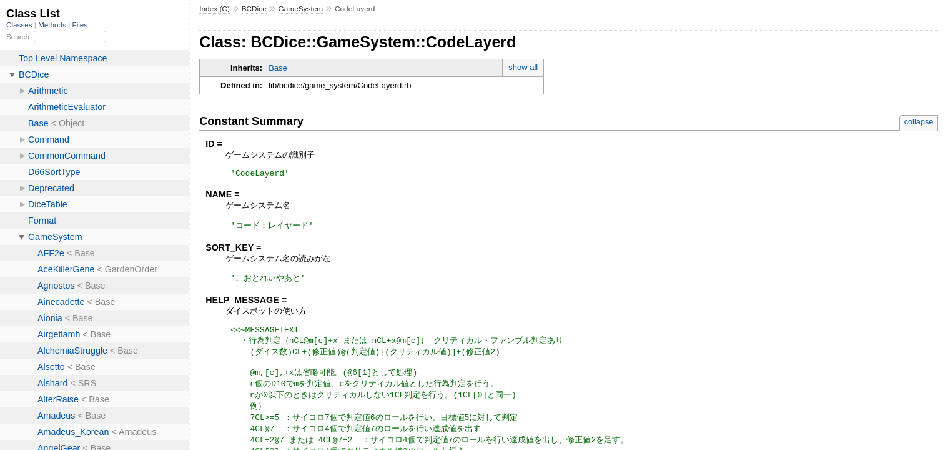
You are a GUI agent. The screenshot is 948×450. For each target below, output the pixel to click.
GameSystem (301, 8)
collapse (919, 121)
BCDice (254, 8)
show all (523, 67)
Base (278, 67)
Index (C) (214, 8)
